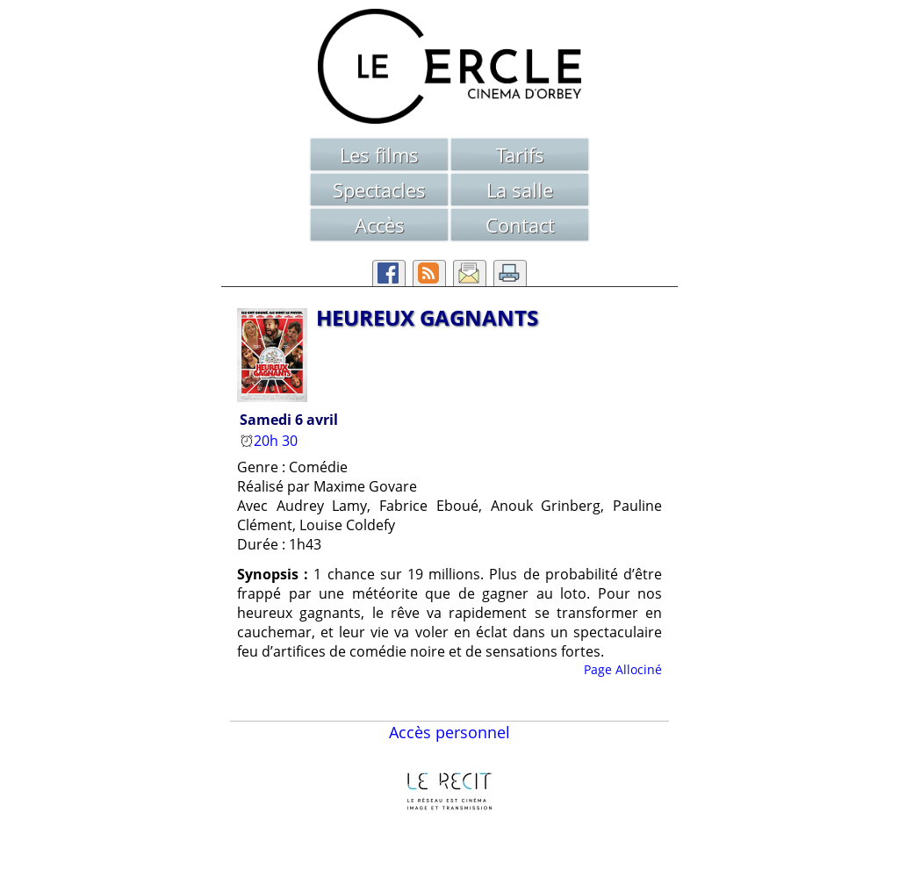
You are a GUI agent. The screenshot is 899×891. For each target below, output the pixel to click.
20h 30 (270, 440)
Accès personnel (449, 732)
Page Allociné (623, 669)
